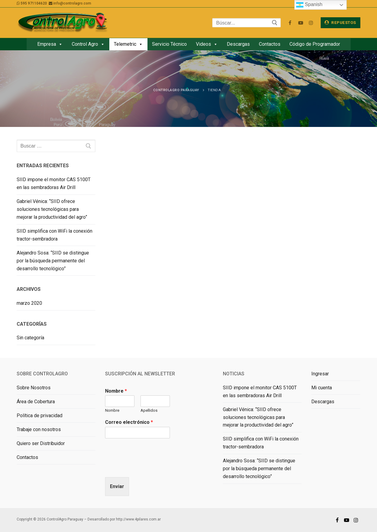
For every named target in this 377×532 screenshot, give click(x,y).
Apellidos (149, 410)
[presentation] (151, 467)
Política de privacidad (39, 415)
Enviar (117, 486)
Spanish (309, 4)
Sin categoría (30, 338)
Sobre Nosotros (34, 388)
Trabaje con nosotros (39, 429)
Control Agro (88, 44)
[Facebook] (290, 22)
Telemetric (128, 44)
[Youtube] (300, 22)
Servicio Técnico (169, 44)
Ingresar (320, 374)
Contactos (269, 44)
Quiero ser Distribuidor (41, 443)
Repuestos (340, 22)
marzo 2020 (29, 303)
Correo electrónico (129, 422)
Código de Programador (314, 44)
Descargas (238, 44)
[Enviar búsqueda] (275, 22)
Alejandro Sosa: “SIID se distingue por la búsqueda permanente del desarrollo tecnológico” (53, 260)
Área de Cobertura (36, 401)
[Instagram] (311, 22)
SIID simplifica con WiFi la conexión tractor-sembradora (54, 235)
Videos (207, 44)
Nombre (116, 391)
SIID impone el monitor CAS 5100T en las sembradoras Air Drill (54, 183)
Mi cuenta (321, 388)
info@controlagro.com (72, 3)
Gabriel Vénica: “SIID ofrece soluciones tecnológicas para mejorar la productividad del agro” (52, 209)
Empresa (50, 44)
